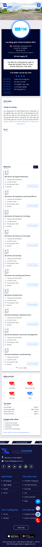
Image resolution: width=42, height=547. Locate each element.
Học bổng (27, 489)
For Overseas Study (11, 442)
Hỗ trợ (5, 493)
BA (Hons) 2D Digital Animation (16, 177)
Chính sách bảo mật (9, 542)
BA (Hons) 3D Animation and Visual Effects (21, 196)
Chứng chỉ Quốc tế (30, 514)
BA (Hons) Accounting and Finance (17, 275)
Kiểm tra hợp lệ (32, 186)
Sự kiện (5, 489)
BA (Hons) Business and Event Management (21, 335)
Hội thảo (6, 518)
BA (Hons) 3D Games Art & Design (17, 216)
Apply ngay (21, 527)
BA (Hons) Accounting (13, 256)
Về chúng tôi (7, 481)
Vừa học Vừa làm (29, 497)
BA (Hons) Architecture (13, 295)
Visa (25, 493)
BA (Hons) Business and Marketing (18, 354)
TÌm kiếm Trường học (31, 481)
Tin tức (5, 514)
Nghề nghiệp (7, 485)
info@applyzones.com (16, 461)
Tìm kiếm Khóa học (30, 485)
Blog (25, 501)
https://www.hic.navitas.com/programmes (16, 432)
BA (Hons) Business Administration (18, 315)
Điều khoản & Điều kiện (25, 542)
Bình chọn (7, 92)
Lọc (35, 167)
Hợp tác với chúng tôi (31, 518)
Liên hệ (37, 542)
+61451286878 (17, 458)
